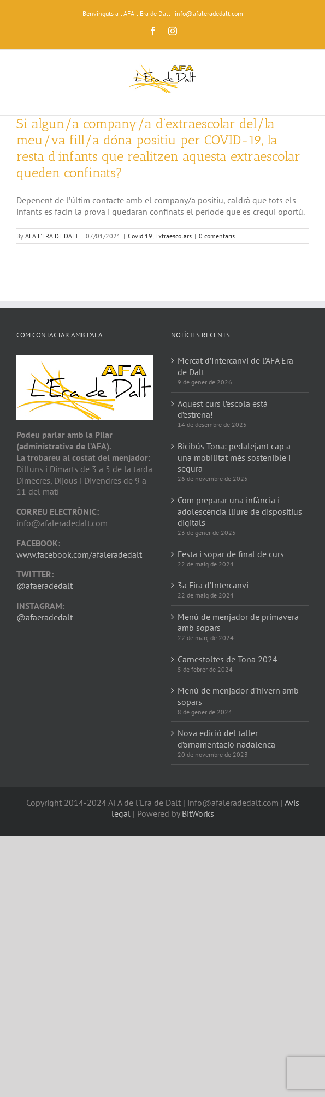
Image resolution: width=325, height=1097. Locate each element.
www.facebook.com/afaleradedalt (79, 554)
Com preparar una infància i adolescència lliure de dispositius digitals (240, 511)
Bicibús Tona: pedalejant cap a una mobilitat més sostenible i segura (234, 457)
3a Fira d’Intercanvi (213, 585)
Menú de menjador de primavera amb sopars (238, 622)
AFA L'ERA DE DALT (52, 236)
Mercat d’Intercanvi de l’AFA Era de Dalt (235, 366)
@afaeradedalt (44, 585)
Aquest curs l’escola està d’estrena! (223, 409)
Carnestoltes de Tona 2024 (227, 659)
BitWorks (198, 813)
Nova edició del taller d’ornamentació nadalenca (226, 738)
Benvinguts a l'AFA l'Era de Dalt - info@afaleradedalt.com (162, 13)
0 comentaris (217, 236)
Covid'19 (140, 236)
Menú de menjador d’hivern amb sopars (238, 696)
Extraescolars (173, 236)
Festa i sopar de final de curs (231, 553)
